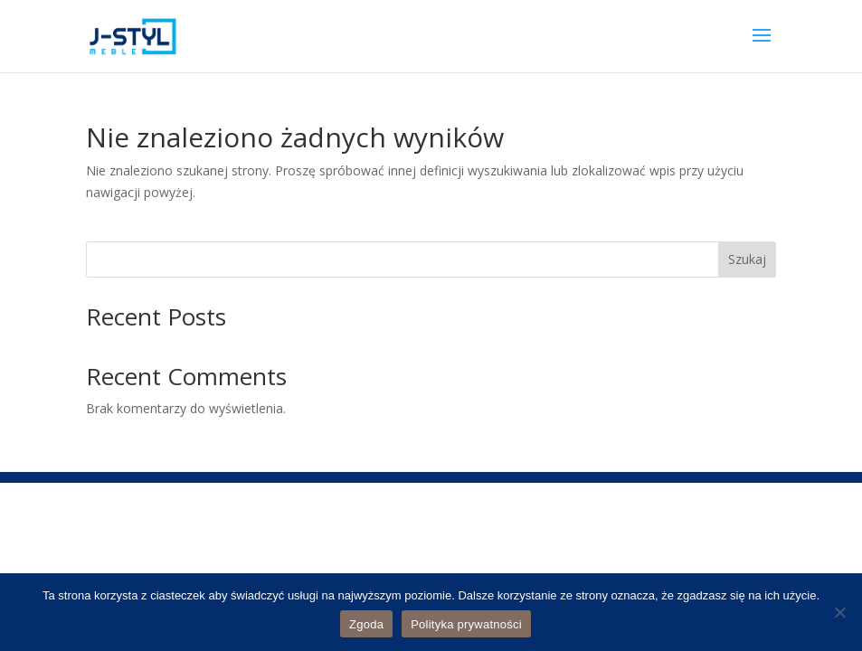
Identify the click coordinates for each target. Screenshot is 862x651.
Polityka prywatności (466, 624)
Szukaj (747, 259)
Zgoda (366, 624)
